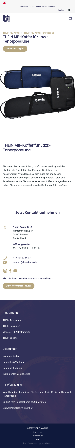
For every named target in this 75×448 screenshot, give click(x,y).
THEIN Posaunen (11, 326)
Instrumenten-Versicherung (16, 374)
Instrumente (11, 313)
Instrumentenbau (11, 356)
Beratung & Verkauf (13, 368)
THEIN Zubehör (10, 338)
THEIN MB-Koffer (12, 33)
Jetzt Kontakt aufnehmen (37, 212)
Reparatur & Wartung (13, 362)
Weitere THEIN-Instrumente (16, 332)
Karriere (61, 10)
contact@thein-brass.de (45, 6)
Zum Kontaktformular (18, 285)
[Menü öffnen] (70, 18)
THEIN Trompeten (12, 320)
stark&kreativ (45, 443)
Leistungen (10, 349)
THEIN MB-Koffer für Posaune (38, 33)
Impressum (37, 432)
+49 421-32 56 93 (26, 6)
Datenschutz (37, 435)
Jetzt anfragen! (15, 48)
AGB (37, 439)
